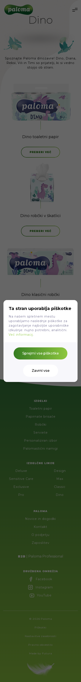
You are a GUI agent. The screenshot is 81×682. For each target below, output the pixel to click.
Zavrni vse (40, 371)
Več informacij (21, 335)
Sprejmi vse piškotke (40, 353)
